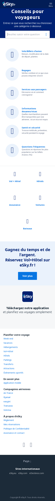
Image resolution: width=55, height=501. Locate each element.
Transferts (8, 364)
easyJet (7, 401)
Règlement (9, 420)
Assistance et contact (14, 433)
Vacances (8, 342)
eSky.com (22, 473)
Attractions (9, 368)
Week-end (8, 338)
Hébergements (11, 347)
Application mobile (12, 382)
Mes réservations (12, 424)
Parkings (8, 359)
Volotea (7, 410)
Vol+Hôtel (8, 351)
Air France (8, 393)
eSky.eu (12, 473)
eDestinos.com (36, 473)
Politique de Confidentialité (16, 428)
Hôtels (7, 355)
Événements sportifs (13, 372)
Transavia (8, 405)
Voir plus (27, 276)
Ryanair (7, 397)
